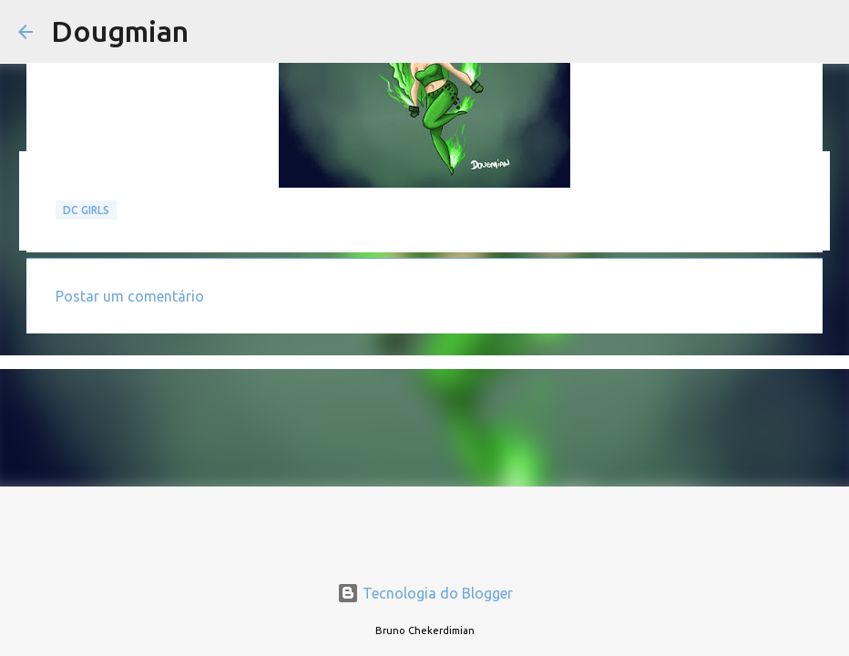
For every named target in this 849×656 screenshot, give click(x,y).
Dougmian (120, 31)
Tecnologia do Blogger (425, 593)
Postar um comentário (130, 296)
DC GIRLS (86, 210)
